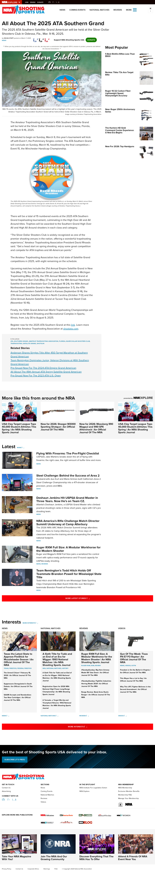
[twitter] (41, 38)
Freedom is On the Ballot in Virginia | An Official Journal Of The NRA (135, 671)
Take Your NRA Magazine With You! (16, 858)
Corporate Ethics (33, 869)
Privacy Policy (6, 869)
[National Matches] (57, 716)
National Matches (99, 9)
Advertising (6, 791)
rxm (92, 665)
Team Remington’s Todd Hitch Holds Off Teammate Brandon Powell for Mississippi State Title (68, 573)
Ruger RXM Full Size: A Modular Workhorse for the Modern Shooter (68, 549)
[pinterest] (47, 38)
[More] (23, 447)
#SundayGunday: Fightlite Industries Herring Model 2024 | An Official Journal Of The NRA (96, 684)
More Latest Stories (87, 598)
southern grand (21, 341)
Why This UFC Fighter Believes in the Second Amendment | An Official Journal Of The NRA (135, 689)
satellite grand (29, 343)
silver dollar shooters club (78, 341)
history (65, 668)
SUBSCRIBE (14, 759)
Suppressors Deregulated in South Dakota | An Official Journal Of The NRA (18, 686)
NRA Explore (84, 791)
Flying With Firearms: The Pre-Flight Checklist (67, 453)
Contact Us (6, 787)
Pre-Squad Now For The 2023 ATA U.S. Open (36, 375)
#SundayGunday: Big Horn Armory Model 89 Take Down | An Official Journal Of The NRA (95, 673)
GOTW (133, 665)
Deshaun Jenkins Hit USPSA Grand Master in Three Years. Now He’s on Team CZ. (67, 499)
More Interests (29, 623)
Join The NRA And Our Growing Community (54, 858)
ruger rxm (85, 665)
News (62, 9)
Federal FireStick (24, 668)
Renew (33, 2)
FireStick (13, 668)
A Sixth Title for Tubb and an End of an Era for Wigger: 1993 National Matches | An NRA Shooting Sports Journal (57, 659)
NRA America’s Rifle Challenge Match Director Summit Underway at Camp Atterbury (67, 523)
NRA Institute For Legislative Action (93, 787)
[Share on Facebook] (35, 38)
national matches (53, 668)
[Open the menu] (134, 9)
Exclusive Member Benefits (129, 791)
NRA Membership (125, 787)
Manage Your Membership (128, 798)
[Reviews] (87, 716)
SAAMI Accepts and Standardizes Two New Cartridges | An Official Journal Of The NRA (17, 697)
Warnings (46, 869)
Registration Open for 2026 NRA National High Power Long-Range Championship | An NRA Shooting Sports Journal (56, 690)
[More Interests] (37, 623)
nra (44, 668)
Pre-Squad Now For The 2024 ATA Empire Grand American (43, 368)
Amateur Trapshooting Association (43, 341)
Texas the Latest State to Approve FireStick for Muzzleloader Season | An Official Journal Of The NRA (19, 659)
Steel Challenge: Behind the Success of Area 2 (67, 475)
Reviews (117, 9)
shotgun (40, 343)
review (98, 665)
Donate (41, 2)
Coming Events (77, 9)
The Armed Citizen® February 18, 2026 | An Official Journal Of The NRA (17, 675)
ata (12, 341)
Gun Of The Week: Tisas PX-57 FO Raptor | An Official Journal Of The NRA (134, 658)
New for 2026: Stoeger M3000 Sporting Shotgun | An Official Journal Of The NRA (58, 426)
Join (27, 2)
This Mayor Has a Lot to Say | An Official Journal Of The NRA (133, 679)
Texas (6, 668)
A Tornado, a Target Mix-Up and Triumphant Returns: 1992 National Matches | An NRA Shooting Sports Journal (57, 704)
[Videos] (125, 716)
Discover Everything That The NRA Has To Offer (96, 858)
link (73, 325)
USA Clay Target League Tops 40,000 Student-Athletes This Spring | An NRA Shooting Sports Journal (19, 428)
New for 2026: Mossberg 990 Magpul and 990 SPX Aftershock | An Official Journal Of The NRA (96, 428)
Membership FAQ (125, 795)
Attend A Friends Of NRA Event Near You (132, 858)
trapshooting (16, 343)
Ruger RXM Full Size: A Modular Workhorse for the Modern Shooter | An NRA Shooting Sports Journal (96, 658)
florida (62, 341)
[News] (8, 716)
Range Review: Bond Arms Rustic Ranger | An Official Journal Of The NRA (95, 695)
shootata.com (70, 329)
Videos (121, 628)
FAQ (55, 869)
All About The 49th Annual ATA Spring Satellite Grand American (46, 372)
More (19, 447)
